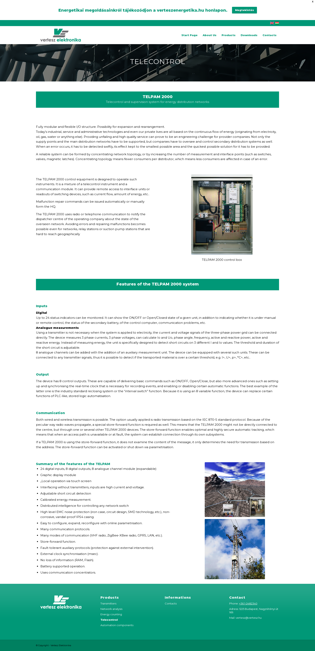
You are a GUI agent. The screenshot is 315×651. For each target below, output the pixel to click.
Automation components (116, 625)
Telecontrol (109, 619)
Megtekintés (244, 10)
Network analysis (111, 608)
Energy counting (111, 614)
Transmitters (108, 603)
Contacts (171, 603)
